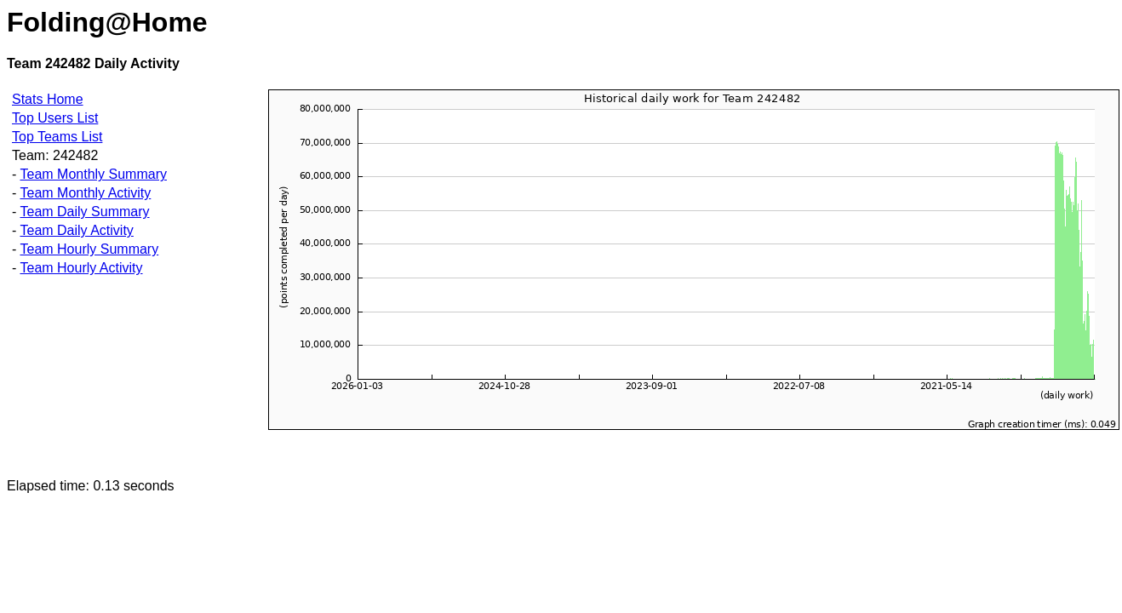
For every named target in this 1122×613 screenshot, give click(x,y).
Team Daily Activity (76, 230)
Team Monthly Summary (93, 174)
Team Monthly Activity (85, 193)
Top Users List (55, 118)
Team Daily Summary (84, 211)
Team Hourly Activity (81, 268)
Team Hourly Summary (89, 249)
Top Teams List (57, 136)
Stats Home (47, 99)
